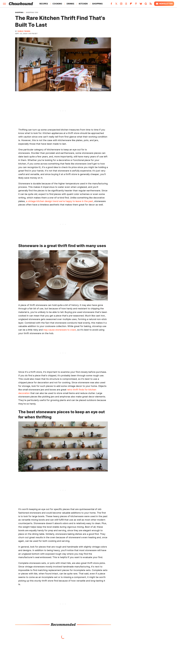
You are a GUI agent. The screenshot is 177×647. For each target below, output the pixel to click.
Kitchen (83, 3)
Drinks (70, 3)
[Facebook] (111, 4)
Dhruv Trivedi (24, 31)
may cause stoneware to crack (59, 329)
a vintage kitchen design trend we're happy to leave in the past (59, 201)
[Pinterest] (135, 4)
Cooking (57, 3)
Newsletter (164, 3)
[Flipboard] (131, 4)
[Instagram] (121, 4)
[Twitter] (116, 4)
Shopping (97, 3)
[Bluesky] (140, 4)
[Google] (145, 4)
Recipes (43, 3)
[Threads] (126, 4)
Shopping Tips (32, 12)
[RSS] (150, 4)
